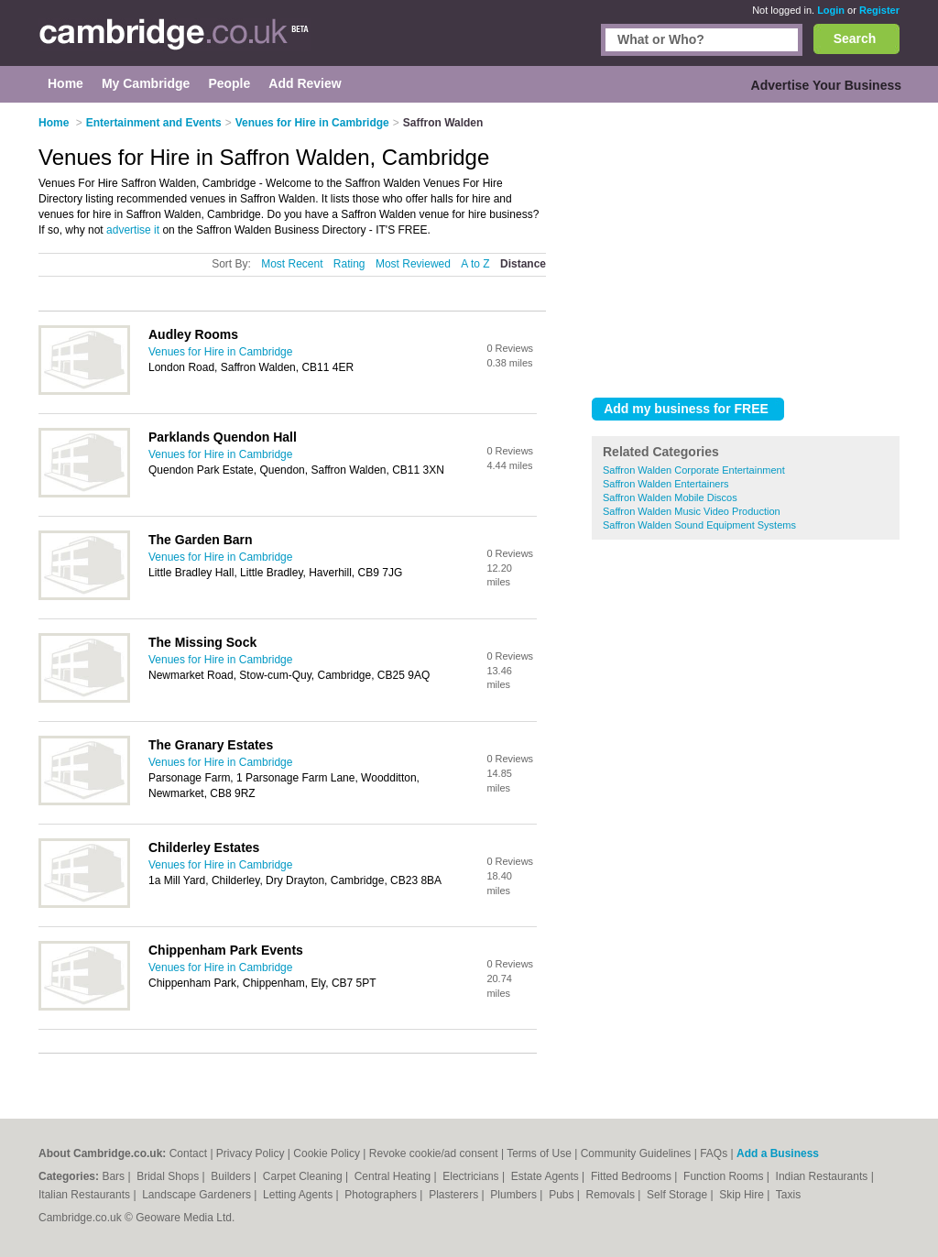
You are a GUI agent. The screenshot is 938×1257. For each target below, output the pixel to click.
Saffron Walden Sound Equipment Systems (699, 524)
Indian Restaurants (823, 1176)
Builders (232, 1176)
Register (879, 10)
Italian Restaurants (85, 1194)
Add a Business (777, 1153)
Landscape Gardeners (198, 1194)
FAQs (713, 1153)
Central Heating (394, 1176)
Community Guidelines (636, 1153)
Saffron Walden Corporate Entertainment (694, 470)
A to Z (475, 263)
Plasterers (455, 1194)
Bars (114, 1176)
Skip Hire (743, 1194)
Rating (349, 263)
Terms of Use (539, 1153)
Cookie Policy (326, 1153)
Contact (188, 1153)
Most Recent (291, 263)
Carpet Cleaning (304, 1176)
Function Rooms (725, 1176)
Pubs (563, 1194)
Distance (523, 263)
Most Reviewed (413, 263)
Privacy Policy (250, 1153)
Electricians (472, 1176)
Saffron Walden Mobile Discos (670, 497)
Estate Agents (546, 1176)
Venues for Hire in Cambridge (220, 351)
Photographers (382, 1194)
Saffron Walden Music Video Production (691, 511)
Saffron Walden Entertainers (666, 483)
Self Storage (678, 1194)
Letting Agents (299, 1194)
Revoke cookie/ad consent (433, 1153)
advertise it (132, 230)
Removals (612, 1194)
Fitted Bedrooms (632, 1176)
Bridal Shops (169, 1176)
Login (831, 10)
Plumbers (515, 1194)
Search (855, 38)
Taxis (788, 1194)
